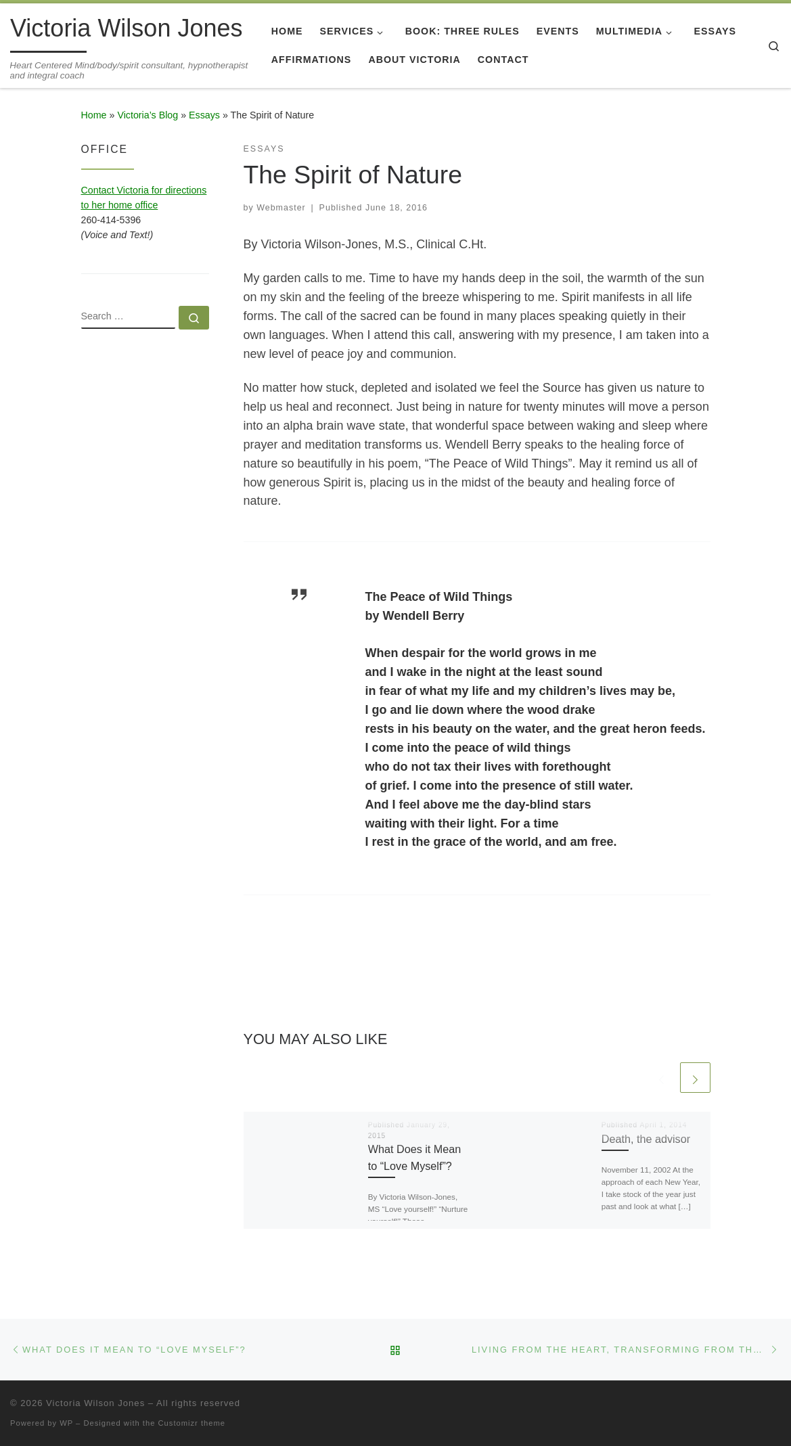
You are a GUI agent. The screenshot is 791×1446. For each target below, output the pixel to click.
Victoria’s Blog (147, 115)
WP (66, 1423)
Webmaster (281, 207)
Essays (204, 115)
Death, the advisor (646, 1139)
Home (94, 115)
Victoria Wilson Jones (95, 1403)
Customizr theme (192, 1423)
